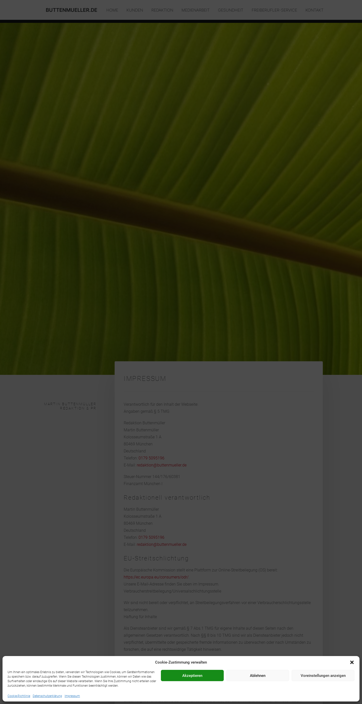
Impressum (72, 696)
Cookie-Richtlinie (19, 696)
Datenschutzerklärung (47, 696)
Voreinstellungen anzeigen (323, 675)
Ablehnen (257, 675)
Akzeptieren (192, 675)
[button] (351, 662)
